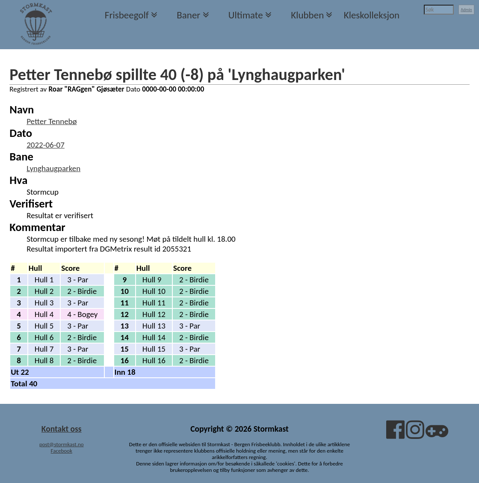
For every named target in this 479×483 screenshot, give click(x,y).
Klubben (307, 15)
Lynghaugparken (53, 168)
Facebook (61, 450)
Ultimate (245, 15)
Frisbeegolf (127, 15)
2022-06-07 (46, 145)
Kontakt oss (61, 429)
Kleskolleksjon (371, 15)
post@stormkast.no (61, 444)
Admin (466, 9)
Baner (188, 15)
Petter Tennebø (52, 121)
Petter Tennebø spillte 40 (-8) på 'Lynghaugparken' (177, 74)
